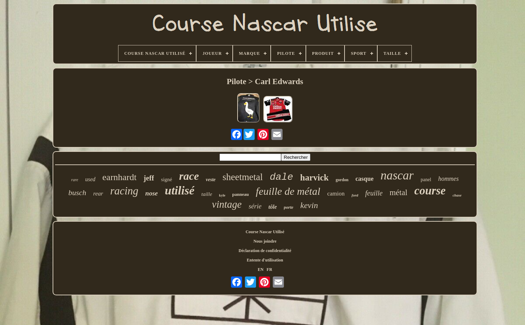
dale (281, 177)
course (430, 190)
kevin (309, 205)
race (189, 176)
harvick (314, 177)
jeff (149, 178)
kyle (222, 195)
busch (77, 192)
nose (151, 193)
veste (211, 179)
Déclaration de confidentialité (265, 250)
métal (398, 192)
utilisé (179, 190)
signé (166, 179)
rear (98, 193)
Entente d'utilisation (265, 260)
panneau (240, 194)
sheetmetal (243, 177)
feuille (374, 193)
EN (261, 269)
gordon (341, 179)
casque (364, 178)
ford (355, 195)
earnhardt (119, 177)
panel (425, 179)
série (255, 206)
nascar (397, 175)
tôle (273, 207)
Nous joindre (264, 241)
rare (74, 179)
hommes (448, 178)
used (90, 179)
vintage (226, 204)
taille (206, 194)
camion (336, 193)
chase (457, 195)
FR (269, 269)
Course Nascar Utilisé (265, 231)
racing (124, 191)
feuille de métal (288, 191)
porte (288, 207)
